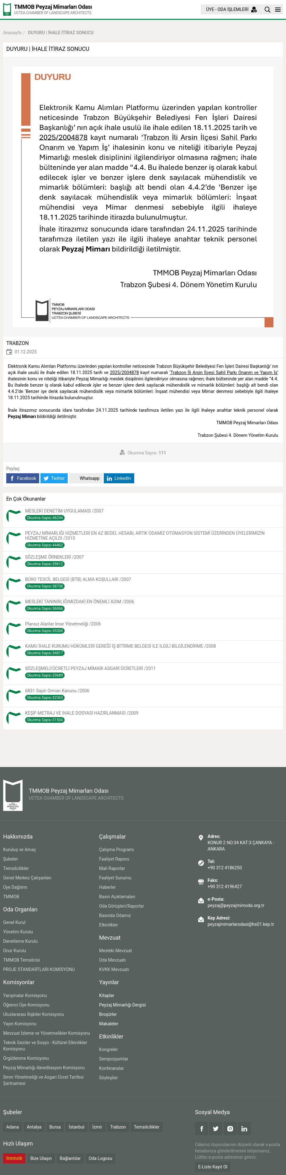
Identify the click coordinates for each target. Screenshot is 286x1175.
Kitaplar (106, 995)
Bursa (55, 1126)
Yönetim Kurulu (18, 931)
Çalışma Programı (116, 849)
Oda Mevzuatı (112, 960)
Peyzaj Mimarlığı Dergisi (122, 1004)
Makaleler (108, 1023)
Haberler (107, 887)
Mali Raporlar (112, 868)
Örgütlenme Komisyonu (26, 1058)
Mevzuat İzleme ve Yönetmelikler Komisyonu (46, 1033)
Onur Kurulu (14, 950)
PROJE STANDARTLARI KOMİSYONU (39, 969)
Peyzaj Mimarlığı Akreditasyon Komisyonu (44, 1067)
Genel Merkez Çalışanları (27, 877)
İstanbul (76, 1126)
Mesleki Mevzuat (115, 950)
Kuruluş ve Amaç (19, 849)
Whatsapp (85, 478)
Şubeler (10, 858)
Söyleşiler (108, 1077)
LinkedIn (119, 478)
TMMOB (11, 896)
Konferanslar (111, 1068)
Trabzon (118, 1126)
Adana (12, 1126)
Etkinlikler (108, 924)
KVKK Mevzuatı (114, 969)
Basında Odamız (115, 915)
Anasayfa (12, 32)
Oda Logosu (100, 1158)
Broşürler (108, 1014)
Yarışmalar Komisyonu (25, 995)
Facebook (22, 478)
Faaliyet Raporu (114, 858)
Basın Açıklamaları (117, 896)
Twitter (54, 478)
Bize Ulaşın (41, 1158)
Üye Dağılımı (15, 887)
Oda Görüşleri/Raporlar (121, 906)
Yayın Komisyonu (19, 1023)
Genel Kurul (14, 922)
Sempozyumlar (113, 1058)
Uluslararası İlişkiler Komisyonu (33, 1014)
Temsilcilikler (16, 868)
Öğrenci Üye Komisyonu (26, 1004)
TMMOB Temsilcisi (21, 960)
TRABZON (17, 343)
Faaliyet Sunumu (115, 877)
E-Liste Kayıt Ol (212, 1166)
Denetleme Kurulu (20, 941)
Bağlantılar (70, 1158)
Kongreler (108, 1049)
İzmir (97, 1126)
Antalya (34, 1126)
